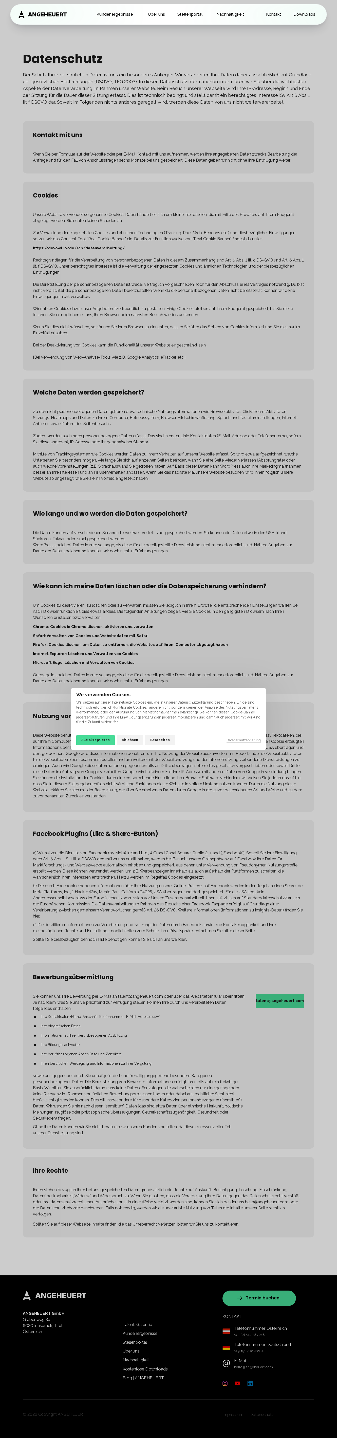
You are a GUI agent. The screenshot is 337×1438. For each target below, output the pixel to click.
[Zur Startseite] (42, 14)
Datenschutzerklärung (244, 740)
